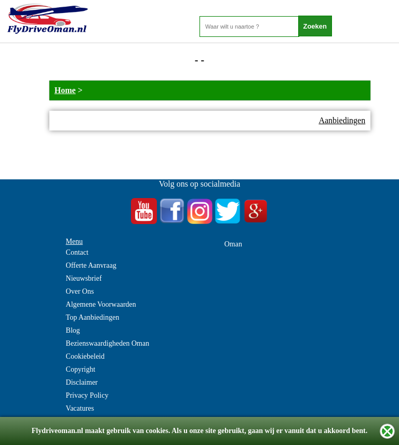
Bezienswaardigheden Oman (108, 343)
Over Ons (80, 291)
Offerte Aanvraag (91, 265)
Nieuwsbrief (84, 278)
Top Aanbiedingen (92, 317)
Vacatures (80, 408)
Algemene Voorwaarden (101, 304)
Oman (233, 244)
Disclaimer (82, 382)
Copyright (81, 369)
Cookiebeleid (85, 356)
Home (65, 90)
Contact (77, 252)
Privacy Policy (87, 395)
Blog (73, 330)
